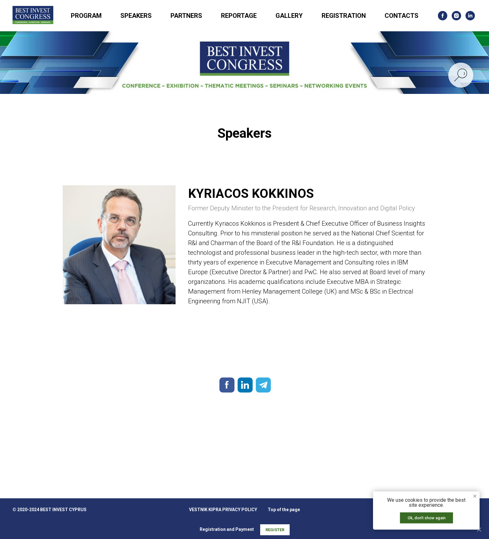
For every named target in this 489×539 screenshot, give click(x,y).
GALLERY (289, 15)
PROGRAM (86, 15)
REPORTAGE (239, 15)
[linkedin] (470, 15)
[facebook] (442, 15)
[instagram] (456, 15)
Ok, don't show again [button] (426, 518)
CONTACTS (401, 15)
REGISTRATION (344, 15)
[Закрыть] (479, 529)
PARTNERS (186, 15)
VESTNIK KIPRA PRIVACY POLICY (223, 509)
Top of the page (284, 509)
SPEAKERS (136, 15)
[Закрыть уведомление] (475, 496)
